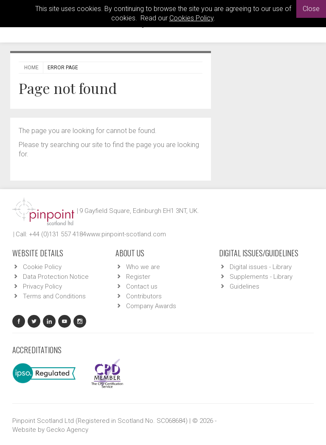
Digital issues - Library (261, 267)
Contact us (141, 286)
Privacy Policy (42, 286)
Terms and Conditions (54, 296)
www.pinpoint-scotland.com (126, 234)
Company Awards (151, 306)
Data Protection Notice (56, 277)
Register (138, 277)
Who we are (143, 267)
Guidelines (244, 286)
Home (31, 68)
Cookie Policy (42, 267)
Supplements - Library (261, 277)
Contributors (144, 296)
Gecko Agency (67, 430)
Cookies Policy (191, 18)
